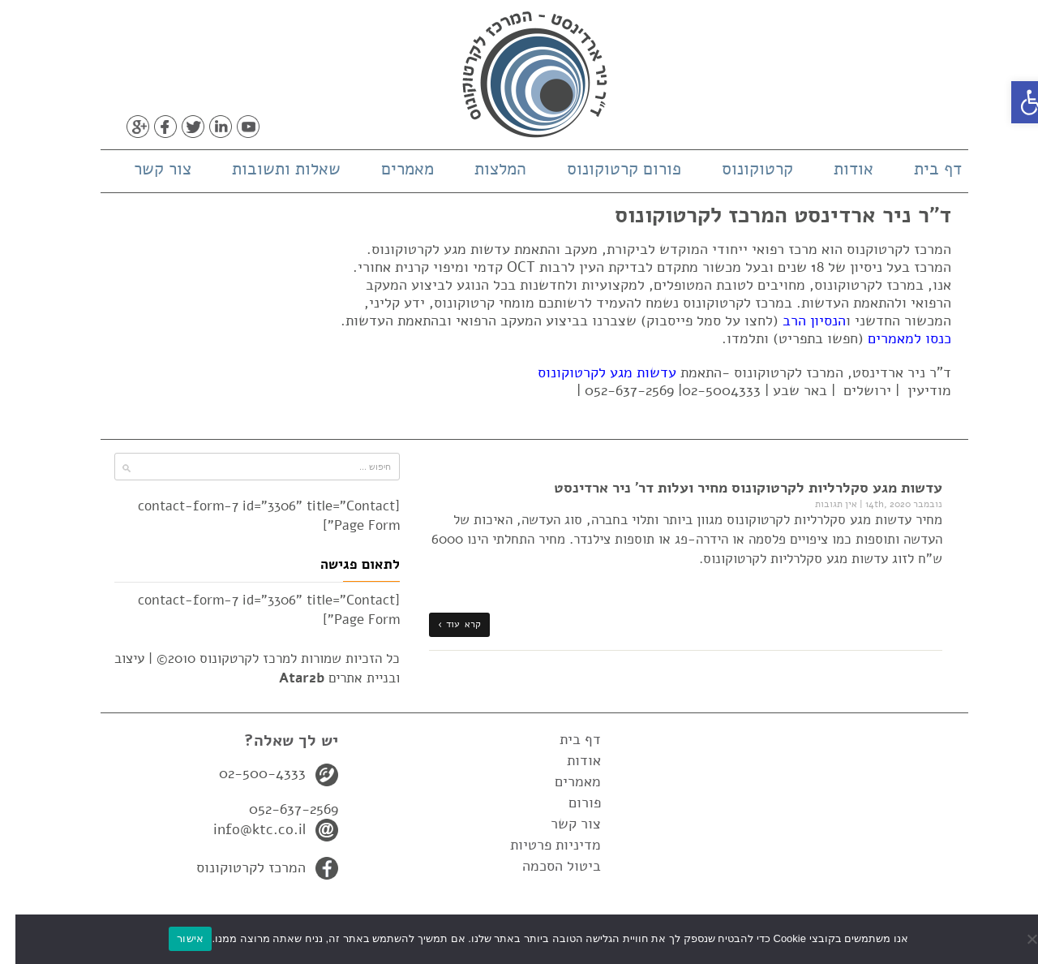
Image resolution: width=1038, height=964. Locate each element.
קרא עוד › (443, 624)
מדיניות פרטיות (540, 844)
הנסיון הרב (798, 320)
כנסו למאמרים (894, 338)
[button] (1017, 102)
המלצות (485, 168)
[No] (1018, 939)
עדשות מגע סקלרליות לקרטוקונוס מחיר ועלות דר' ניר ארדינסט (732, 487)
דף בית (922, 168)
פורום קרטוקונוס (608, 168)
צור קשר (147, 168)
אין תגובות (821, 503)
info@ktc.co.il (244, 829)
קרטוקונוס (742, 168)
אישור (174, 938)
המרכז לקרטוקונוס (235, 867)
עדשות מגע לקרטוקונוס (591, 372)
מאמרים (392, 168)
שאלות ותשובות (271, 168)
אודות (838, 168)
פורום (569, 802)
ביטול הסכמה (546, 866)
